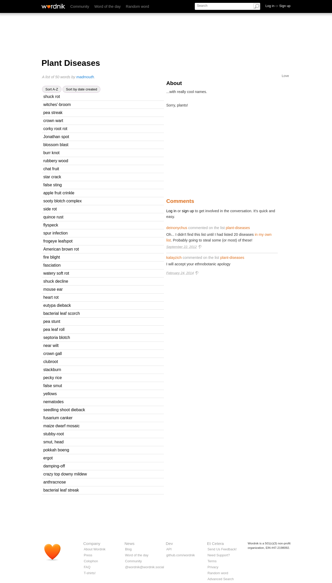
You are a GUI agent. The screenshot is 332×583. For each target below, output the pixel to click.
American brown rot (61, 249)
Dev (169, 543)
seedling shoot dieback (64, 410)
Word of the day (107, 6)
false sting (52, 185)
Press (88, 555)
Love (285, 76)
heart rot (51, 297)
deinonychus (176, 228)
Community (79, 6)
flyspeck (50, 225)
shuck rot (51, 96)
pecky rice (52, 377)
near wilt (51, 345)
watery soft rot (56, 273)
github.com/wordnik (180, 555)
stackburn (52, 369)
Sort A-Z (51, 89)
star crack (52, 177)
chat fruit (51, 169)
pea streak (53, 112)
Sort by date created (81, 89)
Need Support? (219, 555)
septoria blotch (56, 337)
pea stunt (51, 321)
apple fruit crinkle (58, 193)
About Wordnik (95, 549)
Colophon (91, 561)
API (169, 549)
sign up (188, 211)
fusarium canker (58, 418)
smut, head (53, 442)
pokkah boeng (56, 450)
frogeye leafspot (58, 241)
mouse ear (53, 289)
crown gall (52, 353)
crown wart (53, 120)
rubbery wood (55, 161)
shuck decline (55, 281)
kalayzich (174, 257)
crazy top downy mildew (65, 474)
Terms (212, 561)
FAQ (87, 567)
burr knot (51, 153)
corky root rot (55, 128)
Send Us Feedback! (222, 549)
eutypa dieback (57, 305)
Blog (128, 549)
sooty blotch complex (62, 201)
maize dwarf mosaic (61, 426)
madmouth (85, 77)
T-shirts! (90, 573)
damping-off (54, 466)
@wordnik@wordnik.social (144, 567)
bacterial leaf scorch (61, 313)
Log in (171, 211)
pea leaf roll (54, 329)
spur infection (55, 233)
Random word (137, 6)
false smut (52, 385)
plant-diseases (238, 228)
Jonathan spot (56, 136)
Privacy (213, 567)
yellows (50, 394)
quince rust (53, 217)
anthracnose (54, 482)
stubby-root (53, 434)
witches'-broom (57, 104)
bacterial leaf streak (61, 490)
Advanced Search (221, 579)
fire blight (51, 257)
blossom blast (55, 145)
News (129, 543)
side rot (50, 209)
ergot (48, 458)
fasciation (52, 265)
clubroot (50, 361)
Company (91, 543)
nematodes (53, 402)
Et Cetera (215, 543)
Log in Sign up (277, 6)
